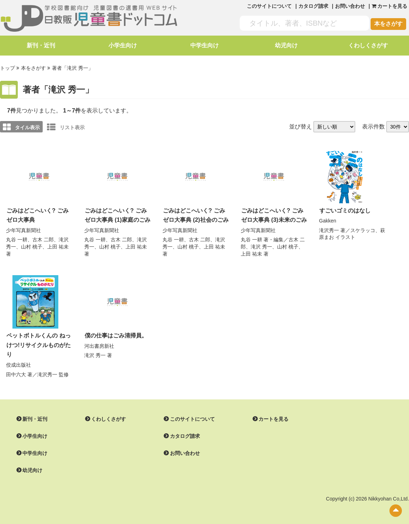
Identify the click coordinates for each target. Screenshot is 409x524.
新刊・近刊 (41, 45)
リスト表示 (66, 127)
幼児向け (286, 45)
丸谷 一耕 (16, 238)
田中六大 (16, 372)
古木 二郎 (43, 238)
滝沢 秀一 (261, 245)
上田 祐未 (58, 245)
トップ (7, 68)
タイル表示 (21, 127)
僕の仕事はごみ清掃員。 (116, 334)
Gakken (327, 220)
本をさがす (388, 24)
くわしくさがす (368, 45)
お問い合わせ (350, 6)
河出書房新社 (99, 344)
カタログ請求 (313, 6)
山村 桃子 (31, 245)
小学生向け (122, 45)
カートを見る (273, 417)
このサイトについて (269, 6)
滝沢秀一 (329, 229)
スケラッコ (362, 229)
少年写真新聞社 (23, 229)
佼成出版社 (18, 363)
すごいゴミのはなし (345, 210)
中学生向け (204, 45)
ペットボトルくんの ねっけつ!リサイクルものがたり (38, 343)
